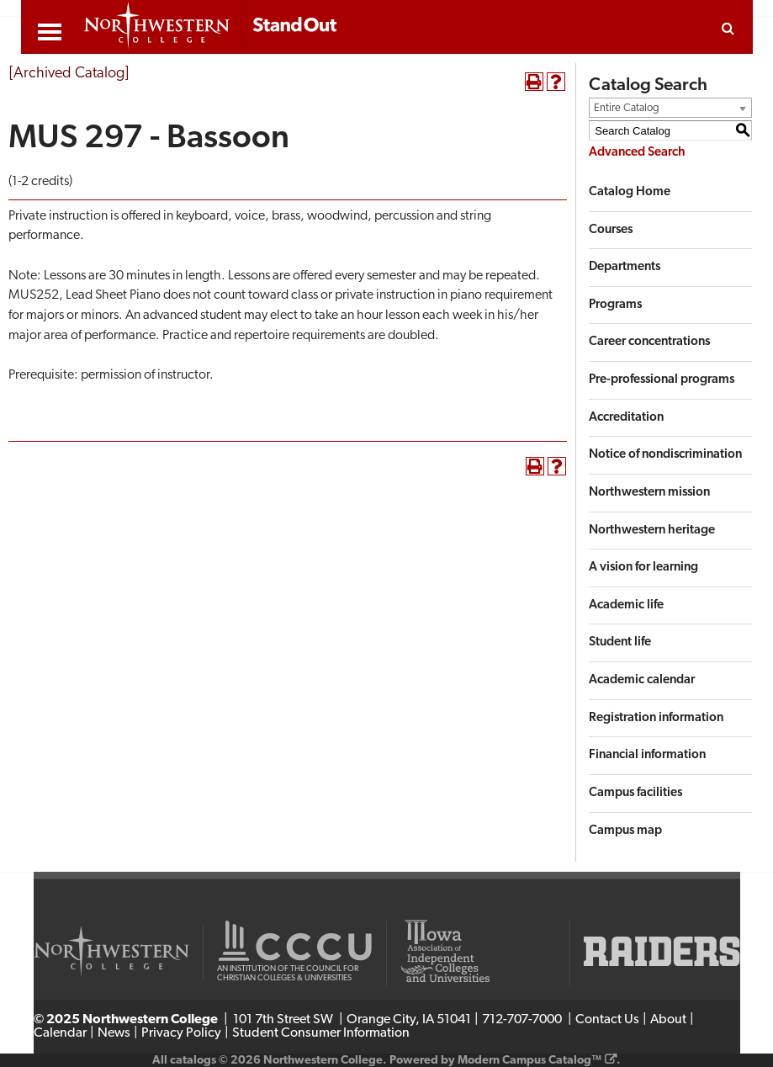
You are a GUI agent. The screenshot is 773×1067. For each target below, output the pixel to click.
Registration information (656, 718)
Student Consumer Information (321, 1033)
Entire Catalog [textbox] (626, 108)
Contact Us (607, 1020)
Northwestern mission (649, 492)
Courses (611, 230)
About (668, 1020)
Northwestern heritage (652, 530)
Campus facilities (635, 793)
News (114, 1033)
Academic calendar (642, 680)
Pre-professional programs (661, 380)
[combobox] (670, 108)
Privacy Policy (181, 1033)
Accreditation (626, 417)
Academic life (626, 605)
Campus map (625, 831)
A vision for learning (643, 567)
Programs (615, 305)
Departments (624, 267)
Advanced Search (637, 152)
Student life (620, 642)
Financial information (647, 755)
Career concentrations (649, 342)
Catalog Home (629, 192)
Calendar (60, 1033)
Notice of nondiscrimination (665, 455)
